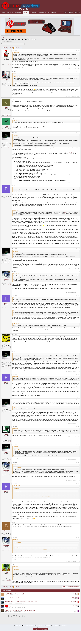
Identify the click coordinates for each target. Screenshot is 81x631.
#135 (78, 443)
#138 (78, 522)
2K (23, 594)
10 (23, 598)
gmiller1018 (74, 598)
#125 (78, 132)
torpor (6, 602)
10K (24, 611)
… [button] (8, 47)
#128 (78, 271)
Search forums (9, 14)
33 (21, 602)
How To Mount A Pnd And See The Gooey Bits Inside (20, 610)
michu (6, 594)
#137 (78, 482)
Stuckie (6, 607)
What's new (33, 12)
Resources (41, 12)
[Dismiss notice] (78, 18)
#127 (78, 248)
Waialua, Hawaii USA (7, 113)
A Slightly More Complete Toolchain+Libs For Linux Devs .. (21, 601)
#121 (78, 49)
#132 (78, 373)
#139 (78, 536)
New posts (3, 14)
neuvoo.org (9, 114)
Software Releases (17, 607)
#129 (78, 295)
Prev (4, 47)
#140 (78, 563)
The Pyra (9, 12)
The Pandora (18, 12)
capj (76, 602)
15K (23, 602)
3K (25, 598)
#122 (78, 71)
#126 (78, 185)
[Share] (76, 50)
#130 (78, 334)
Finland (9, 62)
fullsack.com (8, 579)
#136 (78, 461)
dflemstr (3, 41)
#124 (78, 117)
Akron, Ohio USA (8, 85)
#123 (78, 98)
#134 (78, 425)
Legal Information (52, 12)
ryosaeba (7, 598)
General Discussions (18, 594)
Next (19, 47)
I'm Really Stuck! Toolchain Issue (14, 593)
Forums (26, 12)
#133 (78, 399)
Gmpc (10, 605)
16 (22, 611)
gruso (6, 611)
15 (22, 607)
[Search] (77, 12)
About (3, 12)
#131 (78, 351)
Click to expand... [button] (46, 497)
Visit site (9, 63)
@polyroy (71, 151)
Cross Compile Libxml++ (12, 597)
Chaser (75, 610)
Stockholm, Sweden (7, 146)
